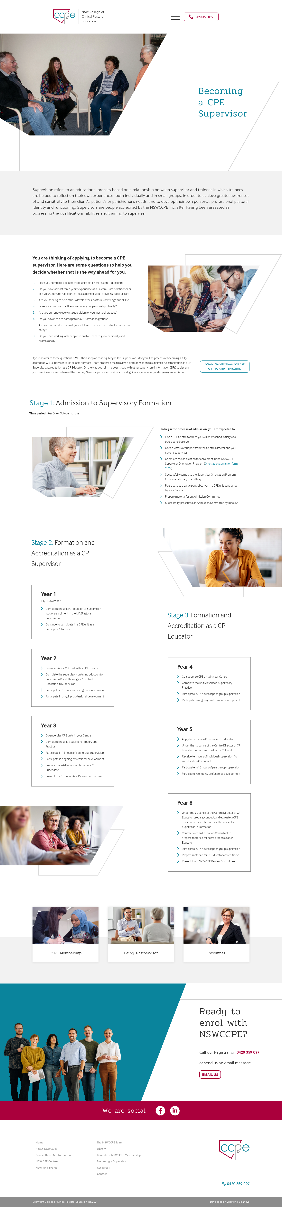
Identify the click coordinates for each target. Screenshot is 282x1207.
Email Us (210, 1074)
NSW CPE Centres (47, 1161)
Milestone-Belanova (237, 1201)
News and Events (46, 1168)
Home (39, 1142)
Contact (102, 1174)
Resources (103, 1168)
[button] (175, 16)
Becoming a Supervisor (112, 1161)
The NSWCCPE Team (110, 1142)
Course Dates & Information (53, 1155)
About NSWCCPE (46, 1149)
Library (101, 1149)
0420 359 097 (201, 17)
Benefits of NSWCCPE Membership (119, 1155)
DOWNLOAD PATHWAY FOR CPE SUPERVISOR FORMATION (225, 366)
